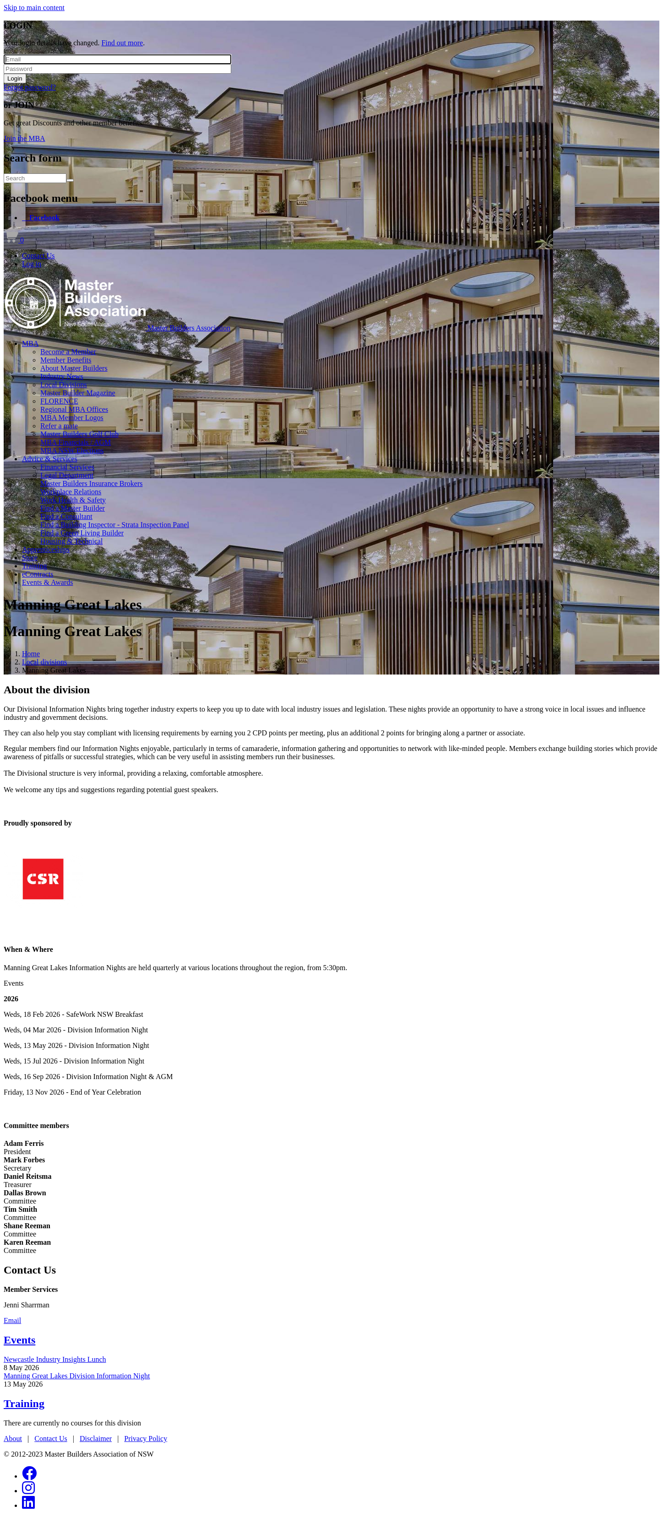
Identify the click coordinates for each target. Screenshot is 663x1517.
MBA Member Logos (71, 417)
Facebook (44, 217)
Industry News (61, 376)
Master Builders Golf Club (79, 434)
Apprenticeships (46, 549)
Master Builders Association (188, 328)
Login (14, 78)
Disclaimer (96, 1438)
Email (12, 1320)
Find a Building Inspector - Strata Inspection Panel (114, 525)
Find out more (122, 43)
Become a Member (68, 352)
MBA (30, 343)
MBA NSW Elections (71, 450)
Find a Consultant (66, 516)
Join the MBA (24, 138)
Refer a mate (59, 426)
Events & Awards (47, 582)
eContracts (37, 574)
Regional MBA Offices (74, 409)
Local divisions (44, 662)
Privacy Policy (145, 1438)
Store (30, 557)
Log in (31, 264)
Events (19, 1340)
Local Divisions (63, 385)
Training (34, 566)
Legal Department (66, 475)
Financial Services (67, 467)
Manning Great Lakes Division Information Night (77, 1376)
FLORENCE (59, 401)
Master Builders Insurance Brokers (91, 483)
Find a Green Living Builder (82, 533)
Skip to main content (34, 7)
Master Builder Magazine (77, 393)
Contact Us (38, 255)
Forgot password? (30, 87)
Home (31, 654)
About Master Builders (74, 368)
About (13, 1438)
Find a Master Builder (72, 508)
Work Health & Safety (73, 500)
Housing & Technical (71, 541)
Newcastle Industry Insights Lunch (55, 1359)
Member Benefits (66, 360)
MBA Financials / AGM (75, 442)
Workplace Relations (70, 492)
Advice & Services (49, 459)
